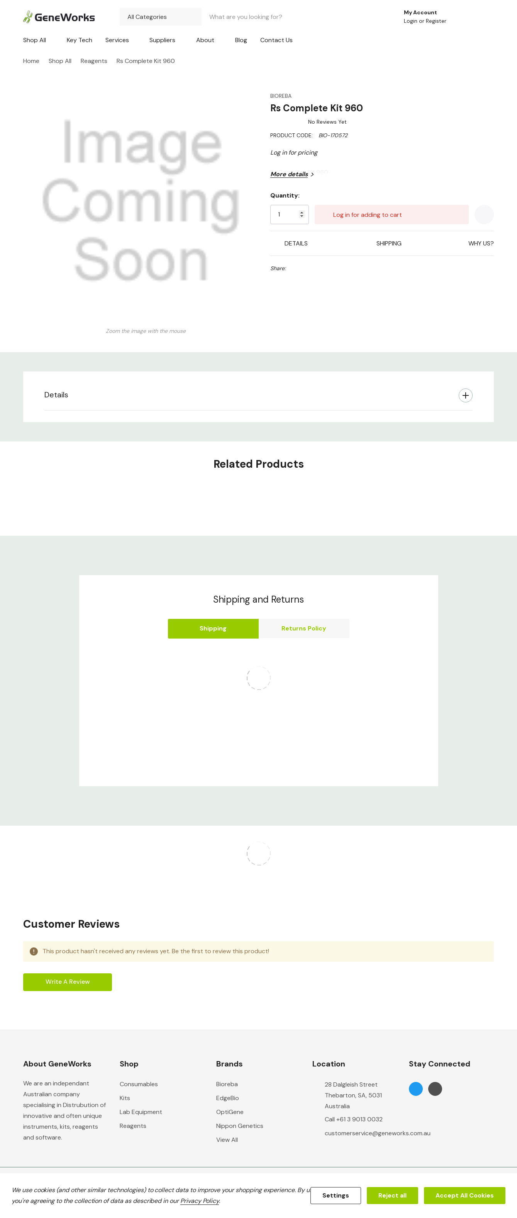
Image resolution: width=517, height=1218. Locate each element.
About (205, 40)
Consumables (139, 1084)
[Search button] (382, 17)
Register (436, 20)
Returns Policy (303, 628)
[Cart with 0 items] (483, 16)
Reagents (133, 1126)
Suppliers (162, 40)
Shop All (34, 40)
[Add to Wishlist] (484, 214)
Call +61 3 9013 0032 (354, 1119)
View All (227, 1140)
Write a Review (68, 982)
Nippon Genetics (239, 1126)
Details (56, 395)
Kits (125, 1098)
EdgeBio (227, 1098)
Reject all (392, 1195)
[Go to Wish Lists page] (462, 16)
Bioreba (227, 1084)
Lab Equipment (141, 1112)
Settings (335, 1195)
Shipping (213, 628)
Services (117, 40)
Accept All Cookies (465, 1195)
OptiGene (230, 1112)
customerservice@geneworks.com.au (378, 1133)
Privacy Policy (199, 1201)
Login (411, 20)
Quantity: (285, 195)
